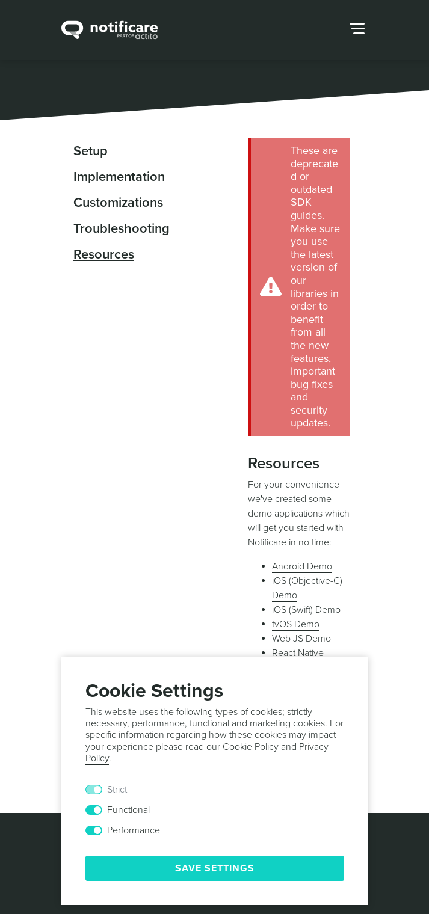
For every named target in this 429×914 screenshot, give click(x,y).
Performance (133, 830)
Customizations (118, 202)
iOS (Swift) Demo (306, 610)
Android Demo (302, 566)
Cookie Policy (251, 747)
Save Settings (215, 868)
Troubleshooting (121, 228)
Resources (103, 254)
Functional (128, 810)
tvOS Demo (295, 624)
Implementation (119, 177)
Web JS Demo (301, 639)
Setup (90, 151)
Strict (117, 790)
